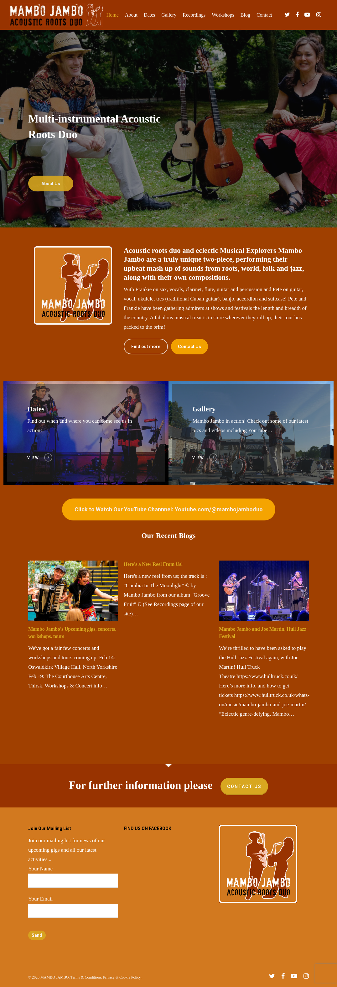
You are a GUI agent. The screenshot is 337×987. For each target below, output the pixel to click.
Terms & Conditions (85, 977)
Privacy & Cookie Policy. (122, 977)
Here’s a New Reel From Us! (153, 564)
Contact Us (244, 786)
